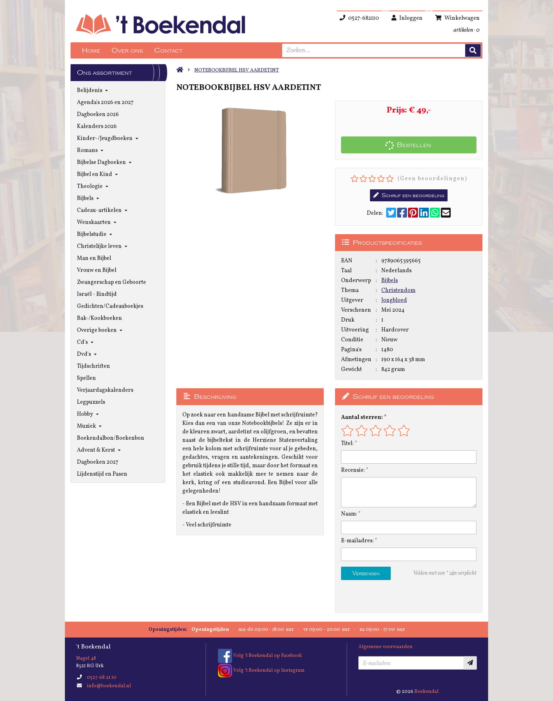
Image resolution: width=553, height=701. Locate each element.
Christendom (398, 290)
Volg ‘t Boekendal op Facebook (260, 655)
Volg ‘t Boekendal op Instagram (261, 670)
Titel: (347, 443)
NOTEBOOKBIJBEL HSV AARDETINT (236, 70)
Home (91, 50)
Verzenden (365, 573)
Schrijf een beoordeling (408, 195)
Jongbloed (394, 300)
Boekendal (426, 691)
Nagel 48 (86, 658)
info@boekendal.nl (109, 686)
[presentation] (386, 596)
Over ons (127, 50)
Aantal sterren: (362, 417)
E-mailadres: (357, 541)
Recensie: (353, 470)
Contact (168, 50)
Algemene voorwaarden (385, 647)
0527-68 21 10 (101, 677)
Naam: (349, 514)
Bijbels (389, 281)
